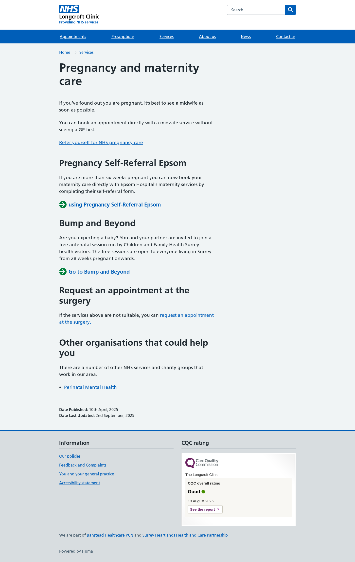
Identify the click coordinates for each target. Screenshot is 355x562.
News (246, 36)
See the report (202, 509)
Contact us (285, 36)
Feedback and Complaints (82, 465)
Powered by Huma (76, 551)
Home (64, 52)
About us (207, 36)
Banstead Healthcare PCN (110, 535)
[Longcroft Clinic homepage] (79, 15)
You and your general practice (86, 473)
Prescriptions (122, 36)
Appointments (73, 36)
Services (167, 36)
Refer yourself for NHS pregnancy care (101, 142)
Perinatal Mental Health (90, 387)
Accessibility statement (79, 482)
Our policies (69, 456)
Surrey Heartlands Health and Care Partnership (185, 535)
